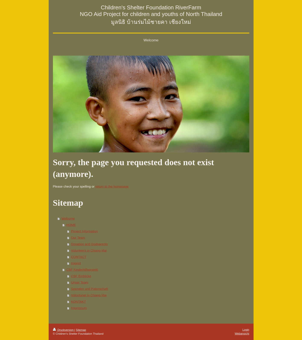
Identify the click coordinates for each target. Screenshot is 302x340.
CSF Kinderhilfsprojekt (82, 269)
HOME (71, 225)
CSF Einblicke (81, 276)
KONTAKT (78, 301)
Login (245, 329)
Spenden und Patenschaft (89, 289)
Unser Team (79, 282)
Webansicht (242, 333)
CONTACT (78, 257)
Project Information (84, 231)
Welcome (68, 218)
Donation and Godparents (89, 244)
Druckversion (63, 329)
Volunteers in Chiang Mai (89, 250)
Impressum (79, 308)
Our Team (78, 237)
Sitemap (81, 329)
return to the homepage (112, 186)
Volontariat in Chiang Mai (89, 295)
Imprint (76, 263)
